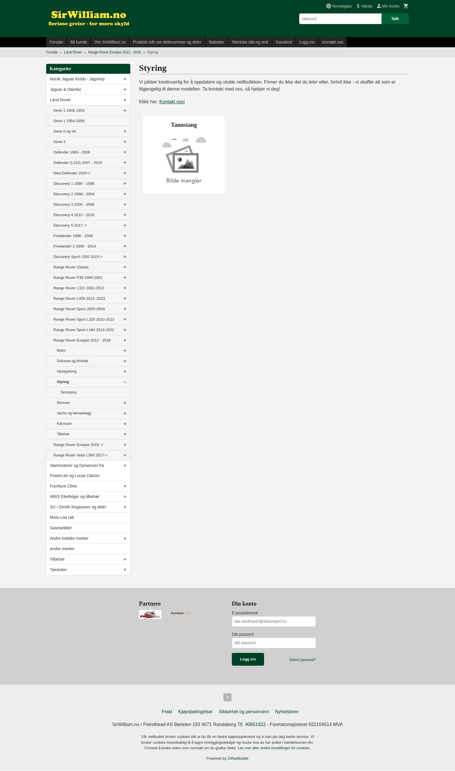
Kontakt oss (332, 42)
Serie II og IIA (64, 131)
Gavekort (284, 42)
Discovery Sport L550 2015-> (77, 256)
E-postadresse (245, 613)
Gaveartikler (61, 528)
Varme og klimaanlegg (74, 413)
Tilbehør (63, 434)
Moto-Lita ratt (62, 517)
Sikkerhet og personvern (244, 712)
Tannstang (68, 392)
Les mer (245, 749)
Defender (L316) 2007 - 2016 (77, 162)
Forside (56, 42)
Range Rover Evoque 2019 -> (78, 445)
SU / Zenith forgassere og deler (78, 507)
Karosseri (64, 424)
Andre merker (62, 548)
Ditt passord (243, 634)
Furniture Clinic (63, 486)
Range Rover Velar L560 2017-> (80, 455)
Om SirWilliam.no (110, 42)
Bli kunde (79, 42)
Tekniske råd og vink (250, 42)
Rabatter (216, 42)
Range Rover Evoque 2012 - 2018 (82, 340)
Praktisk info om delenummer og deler (167, 42)
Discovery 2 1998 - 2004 (73, 194)
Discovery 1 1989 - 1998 (73, 183)
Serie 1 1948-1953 (68, 110)
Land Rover (60, 99)
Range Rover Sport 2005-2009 (79, 309)
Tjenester (58, 569)
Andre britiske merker (69, 538)
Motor (61, 351)
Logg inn (307, 42)
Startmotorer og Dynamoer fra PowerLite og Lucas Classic (77, 470)
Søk (395, 18)
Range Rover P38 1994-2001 (77, 277)
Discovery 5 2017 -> (70, 225)
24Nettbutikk (238, 759)
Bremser (63, 403)
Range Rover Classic (71, 267)
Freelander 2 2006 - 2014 (74, 246)
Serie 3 (59, 142)
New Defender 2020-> (72, 173)
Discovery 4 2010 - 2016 (73, 215)
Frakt (167, 712)
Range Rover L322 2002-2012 (78, 288)
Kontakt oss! (172, 101)
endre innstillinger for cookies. (285, 749)
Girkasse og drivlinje (72, 361)
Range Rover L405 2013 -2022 (79, 298)
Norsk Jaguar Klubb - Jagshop (77, 79)
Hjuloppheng (66, 371)
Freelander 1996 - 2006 (73, 236)
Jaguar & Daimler (65, 89)
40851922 (255, 725)
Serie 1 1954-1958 (68, 121)
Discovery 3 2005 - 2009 (73, 204)
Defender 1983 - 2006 (71, 152)
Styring (63, 382)
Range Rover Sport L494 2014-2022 (83, 330)
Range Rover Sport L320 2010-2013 (83, 319)
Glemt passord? (302, 660)
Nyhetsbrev (287, 712)
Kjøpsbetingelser (195, 712)
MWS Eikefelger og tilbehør (74, 496)
